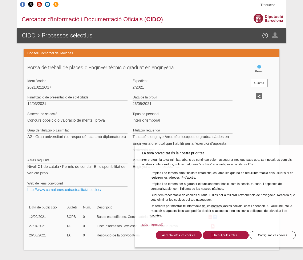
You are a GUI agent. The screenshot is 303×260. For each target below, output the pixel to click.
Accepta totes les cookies (178, 235)
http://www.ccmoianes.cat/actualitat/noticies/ (64, 190)
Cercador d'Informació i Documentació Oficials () (92, 19)
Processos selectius (67, 35)
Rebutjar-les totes (225, 235)
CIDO (28, 35)
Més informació (152, 224)
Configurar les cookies (272, 235)
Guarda (259, 83)
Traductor (267, 5)
